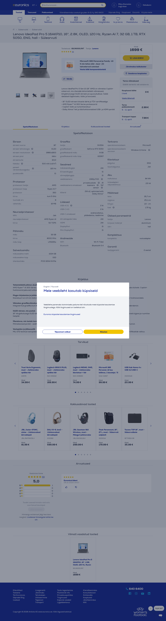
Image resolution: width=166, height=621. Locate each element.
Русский (54, 287)
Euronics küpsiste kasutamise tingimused (62, 314)
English (47, 287)
